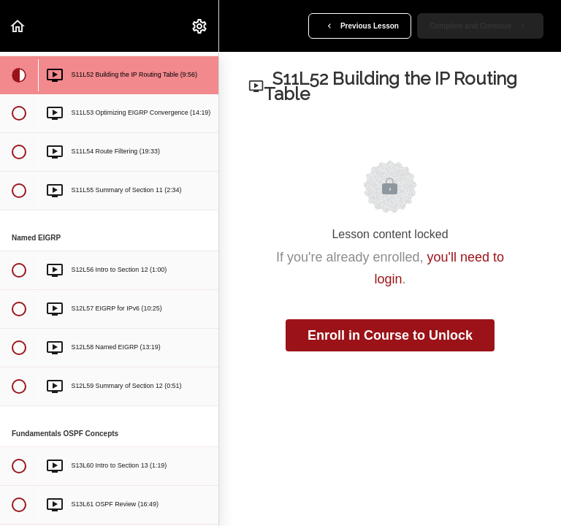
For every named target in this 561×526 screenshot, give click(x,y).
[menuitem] (200, 26)
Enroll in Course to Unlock (390, 335)
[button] (18, 26)
